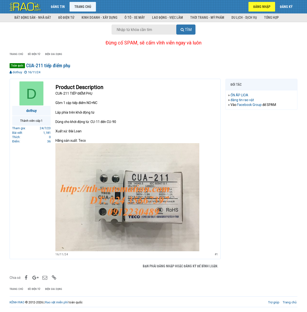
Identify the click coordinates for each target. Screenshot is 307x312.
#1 (216, 254)
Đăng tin (58, 7)
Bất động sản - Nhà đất (32, 17)
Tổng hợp (271, 17)
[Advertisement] (261, 187)
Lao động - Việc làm (167, 17)
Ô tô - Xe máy (134, 17)
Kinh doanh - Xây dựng (99, 17)
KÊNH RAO (17, 302)
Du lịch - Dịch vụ (244, 17)
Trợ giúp (273, 302)
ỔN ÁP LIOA (239, 95)
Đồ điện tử (66, 17)
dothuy (17, 72)
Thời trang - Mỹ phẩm (207, 17)
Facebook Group (249, 105)
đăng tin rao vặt (242, 100)
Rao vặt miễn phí (56, 302)
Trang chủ (82, 7)
